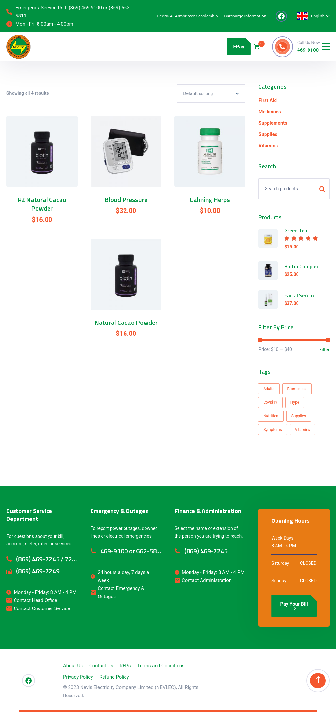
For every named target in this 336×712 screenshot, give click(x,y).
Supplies (267, 134)
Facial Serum (299, 295)
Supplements (272, 123)
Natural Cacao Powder (125, 322)
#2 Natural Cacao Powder (41, 204)
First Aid (267, 100)
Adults (268, 389)
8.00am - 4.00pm (55, 24)
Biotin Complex (301, 266)
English (311, 16)
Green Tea (295, 230)
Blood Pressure (125, 199)
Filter (324, 349)
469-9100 (308, 50)
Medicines (269, 112)
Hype (294, 402)
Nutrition (270, 416)
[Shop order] (211, 93)
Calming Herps (210, 199)
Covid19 (270, 402)
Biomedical (297, 389)
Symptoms (272, 429)
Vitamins (268, 145)
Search (322, 188)
